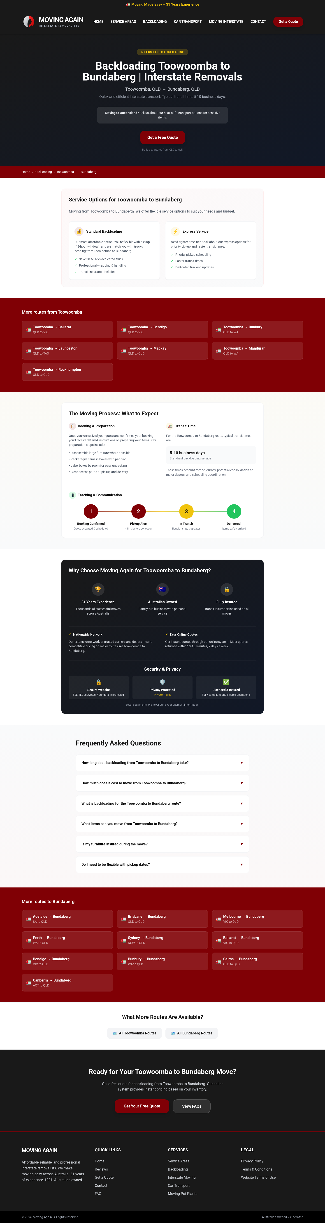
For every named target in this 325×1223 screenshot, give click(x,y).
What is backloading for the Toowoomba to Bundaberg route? (162, 803)
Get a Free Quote (162, 137)
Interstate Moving (182, 1177)
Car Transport (188, 21)
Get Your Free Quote (142, 1106)
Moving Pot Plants (182, 1194)
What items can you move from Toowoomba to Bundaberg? (162, 824)
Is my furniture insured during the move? (162, 844)
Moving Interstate (226, 21)
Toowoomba (65, 172)
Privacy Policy (162, 694)
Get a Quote (288, 21)
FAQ (98, 1194)
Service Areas (123, 21)
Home (98, 21)
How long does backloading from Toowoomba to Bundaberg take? (162, 763)
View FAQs (191, 1106)
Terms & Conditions (256, 1169)
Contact (258, 21)
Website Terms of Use (258, 1177)
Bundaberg (88, 172)
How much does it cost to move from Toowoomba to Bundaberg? (162, 783)
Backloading (155, 21)
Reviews (101, 1169)
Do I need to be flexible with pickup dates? (162, 864)
